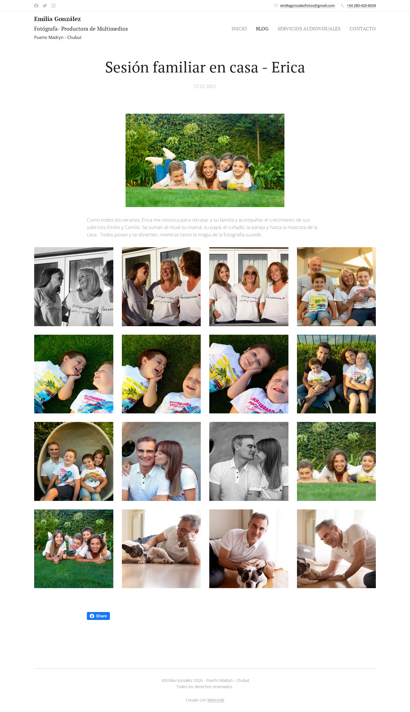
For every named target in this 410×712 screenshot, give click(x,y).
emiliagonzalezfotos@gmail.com (307, 5)
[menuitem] (240, 29)
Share (98, 616)
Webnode (215, 700)
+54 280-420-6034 (361, 5)
